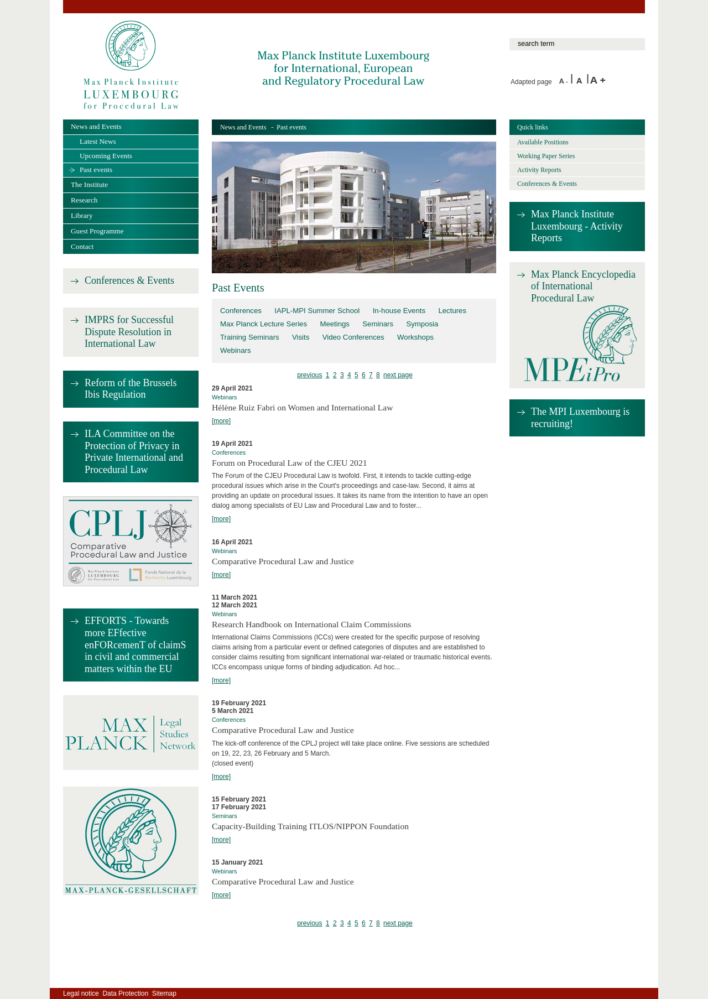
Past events (96, 169)
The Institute (89, 184)
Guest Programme (97, 231)
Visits (300, 337)
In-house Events (399, 310)
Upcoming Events (106, 156)
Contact (82, 246)
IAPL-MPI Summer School (317, 310)
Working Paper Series (546, 156)
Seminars (377, 324)
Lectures (452, 310)
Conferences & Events (129, 280)
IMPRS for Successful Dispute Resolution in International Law (129, 331)
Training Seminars (249, 337)
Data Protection (125, 993)
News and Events (243, 127)
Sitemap (164, 993)
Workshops (415, 337)
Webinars (235, 350)
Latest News (98, 141)
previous (309, 375)
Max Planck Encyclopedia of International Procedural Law (583, 286)
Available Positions (543, 142)
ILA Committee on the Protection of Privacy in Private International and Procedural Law (134, 451)
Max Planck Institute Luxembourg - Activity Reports (577, 226)
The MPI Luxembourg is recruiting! (580, 417)
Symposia (422, 324)
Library (82, 215)
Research (84, 200)
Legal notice (81, 993)
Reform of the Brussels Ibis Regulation (130, 388)
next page (398, 375)
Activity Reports (539, 170)
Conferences (241, 310)
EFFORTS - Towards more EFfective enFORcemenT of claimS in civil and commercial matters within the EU (135, 644)
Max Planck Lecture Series (263, 324)
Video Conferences (353, 337)
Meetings (335, 324)
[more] (221, 421)
